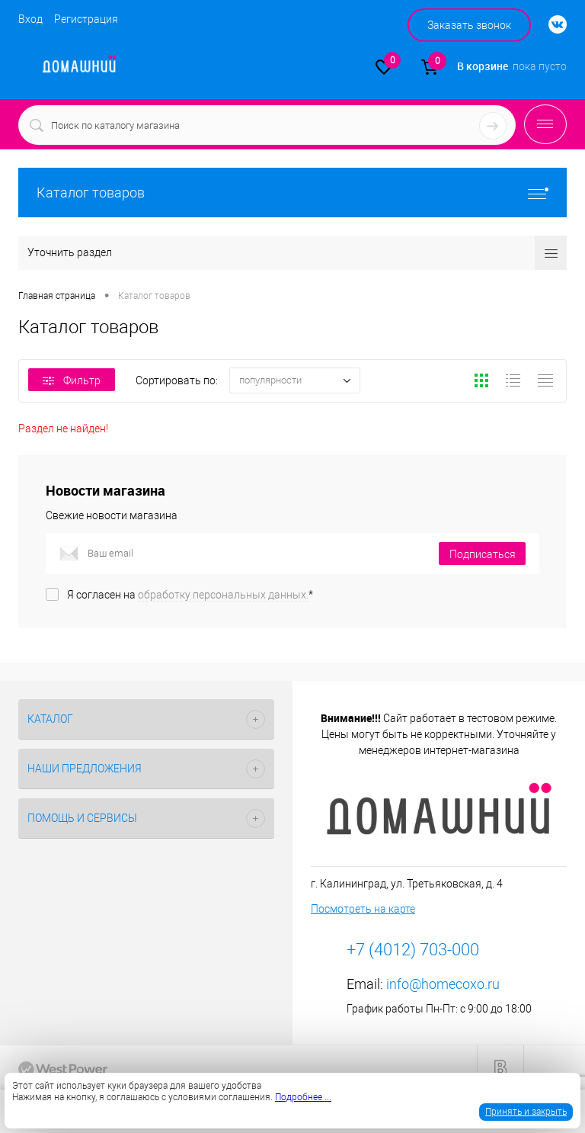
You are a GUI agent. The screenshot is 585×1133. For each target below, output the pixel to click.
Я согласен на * (190, 595)
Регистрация (86, 19)
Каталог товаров (292, 192)
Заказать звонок (469, 25)
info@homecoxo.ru (443, 984)
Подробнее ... (303, 1097)
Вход (30, 19)
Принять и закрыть (526, 1111)
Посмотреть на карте (363, 909)
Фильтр (72, 380)
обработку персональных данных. (223, 595)
